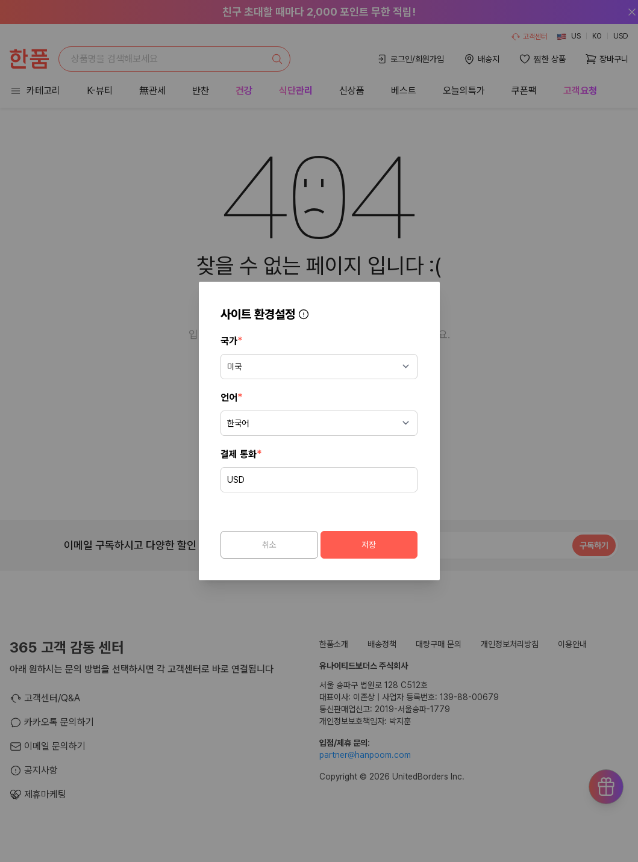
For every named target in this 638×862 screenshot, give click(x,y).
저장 (368, 543)
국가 (234, 339)
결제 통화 (243, 452)
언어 (234, 395)
